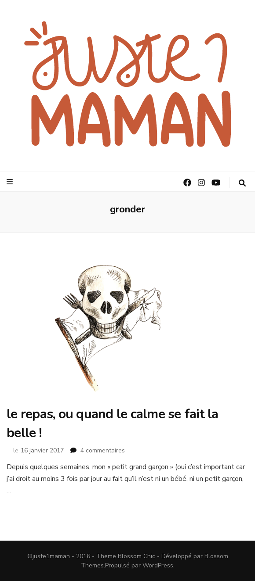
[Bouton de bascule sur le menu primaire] (11, 182)
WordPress (157, 565)
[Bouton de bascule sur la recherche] (242, 183)
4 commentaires (102, 450)
